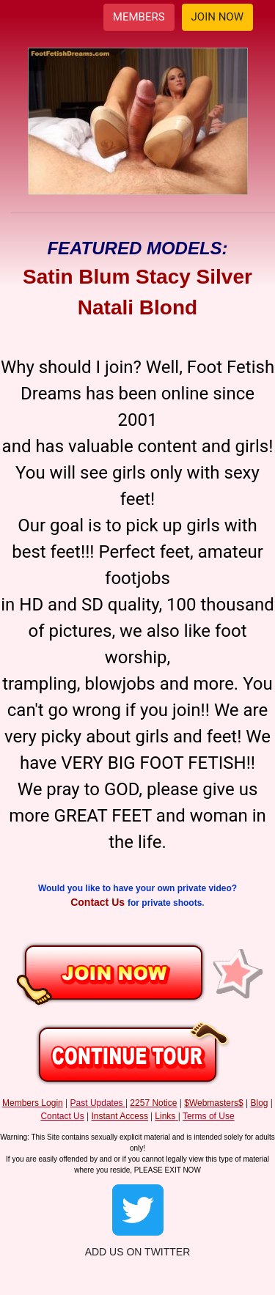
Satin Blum (76, 276)
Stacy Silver (194, 276)
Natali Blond (137, 307)
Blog (259, 1103)
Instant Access (120, 1116)
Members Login (32, 1103)
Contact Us (99, 902)
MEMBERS (139, 16)
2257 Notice (153, 1103)
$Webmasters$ (213, 1103)
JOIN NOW (217, 16)
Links (165, 1116)
